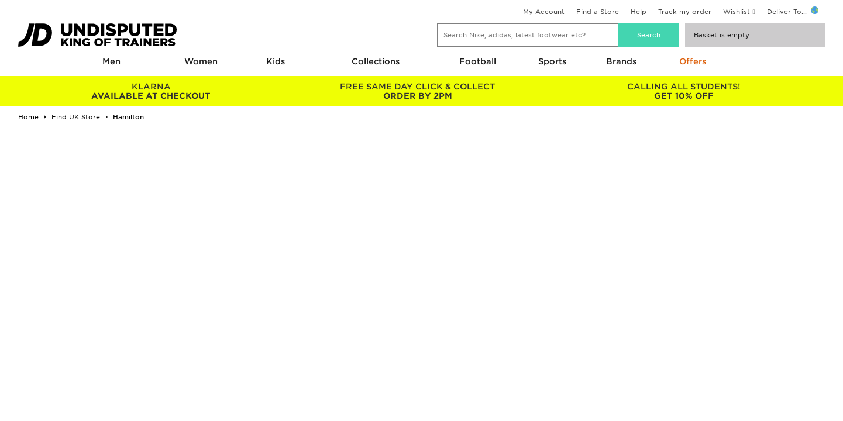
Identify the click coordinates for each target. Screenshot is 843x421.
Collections (376, 61)
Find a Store (597, 12)
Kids (275, 61)
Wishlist (736, 12)
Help (638, 12)
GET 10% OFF (683, 91)
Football (477, 61)
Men (111, 61)
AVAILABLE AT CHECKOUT (151, 91)
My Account (544, 12)
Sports (552, 61)
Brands (621, 61)
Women (201, 61)
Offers (692, 61)
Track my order (684, 12)
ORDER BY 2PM (417, 91)
